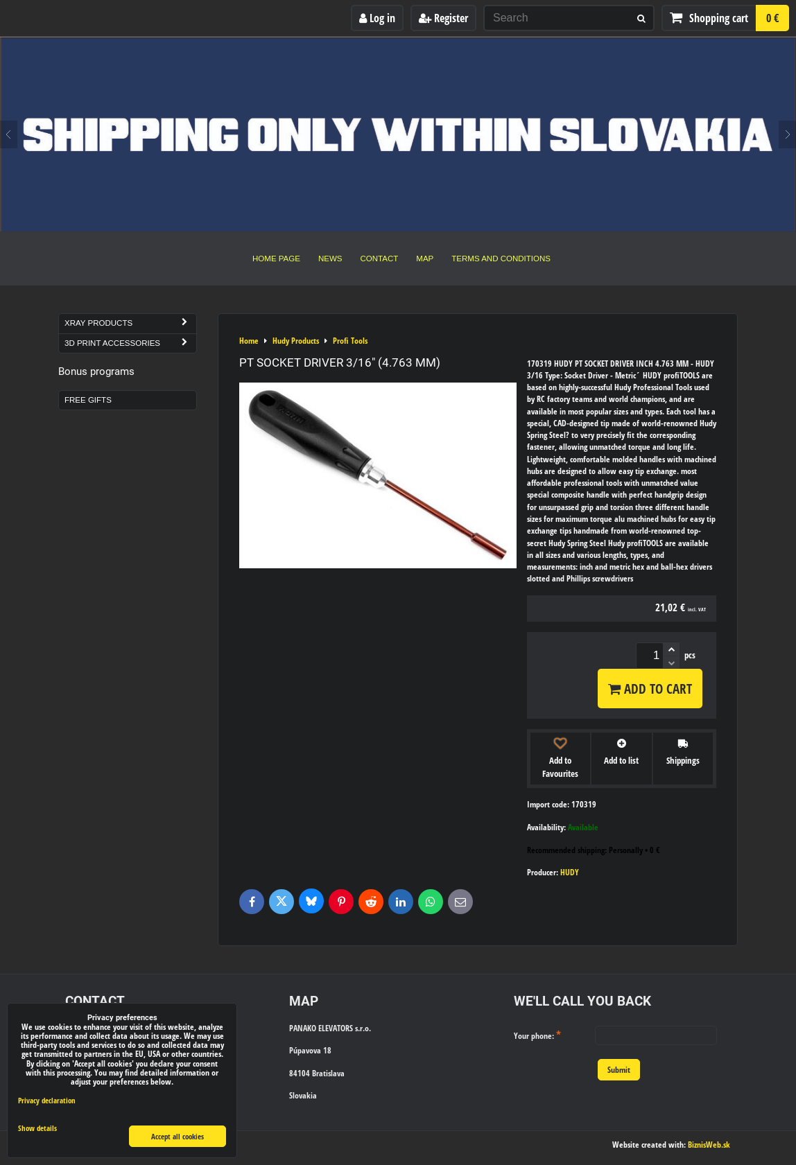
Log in (377, 18)
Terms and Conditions (501, 258)
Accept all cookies (177, 1136)
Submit (618, 1070)
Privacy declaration (47, 1100)
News (330, 258)
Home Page (276, 258)
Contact (380, 258)
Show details (37, 1128)
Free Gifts (88, 400)
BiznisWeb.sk (709, 1144)
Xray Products (130, 323)
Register (443, 18)
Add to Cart (650, 688)
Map (424, 258)
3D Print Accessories (130, 343)
